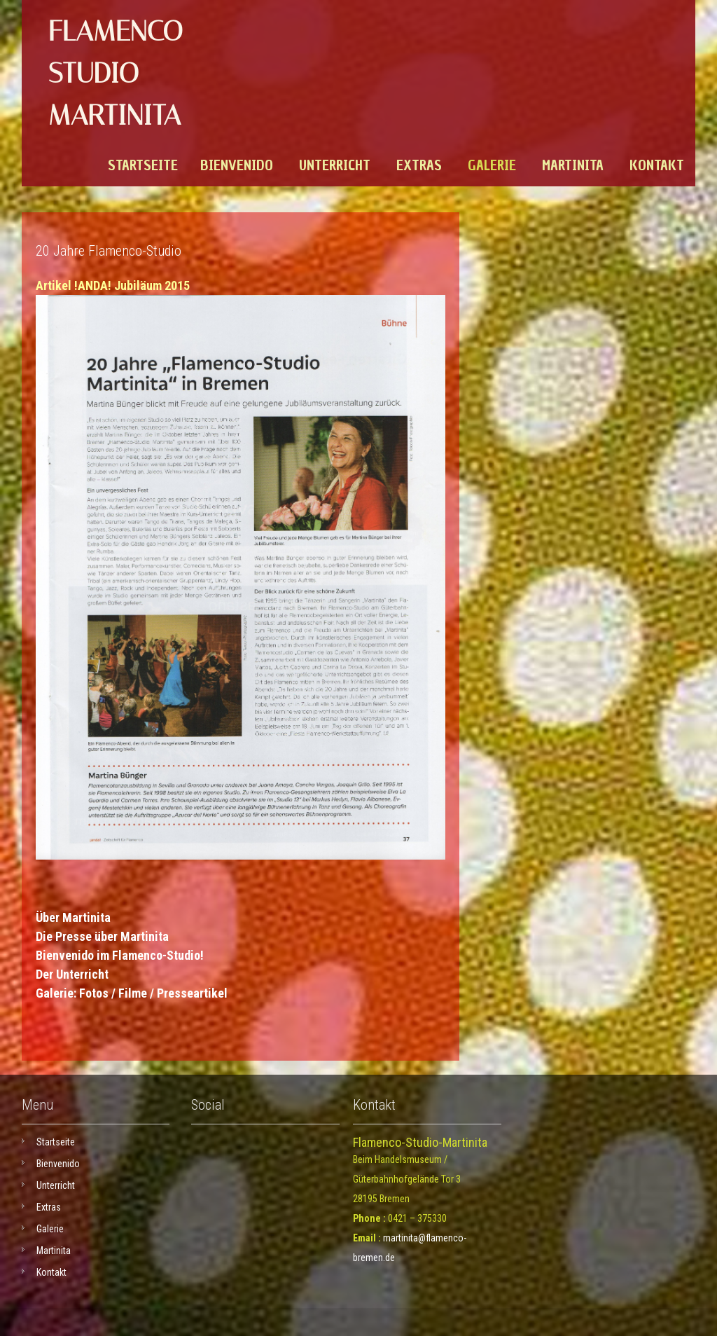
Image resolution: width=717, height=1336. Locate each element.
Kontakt (656, 165)
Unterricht (334, 165)
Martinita (573, 165)
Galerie (492, 165)
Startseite (143, 165)
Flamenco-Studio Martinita (121, 73)
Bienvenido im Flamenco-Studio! (120, 955)
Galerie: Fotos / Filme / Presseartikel (132, 993)
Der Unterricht (72, 974)
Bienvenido (236, 165)
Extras (419, 165)
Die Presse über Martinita (102, 936)
